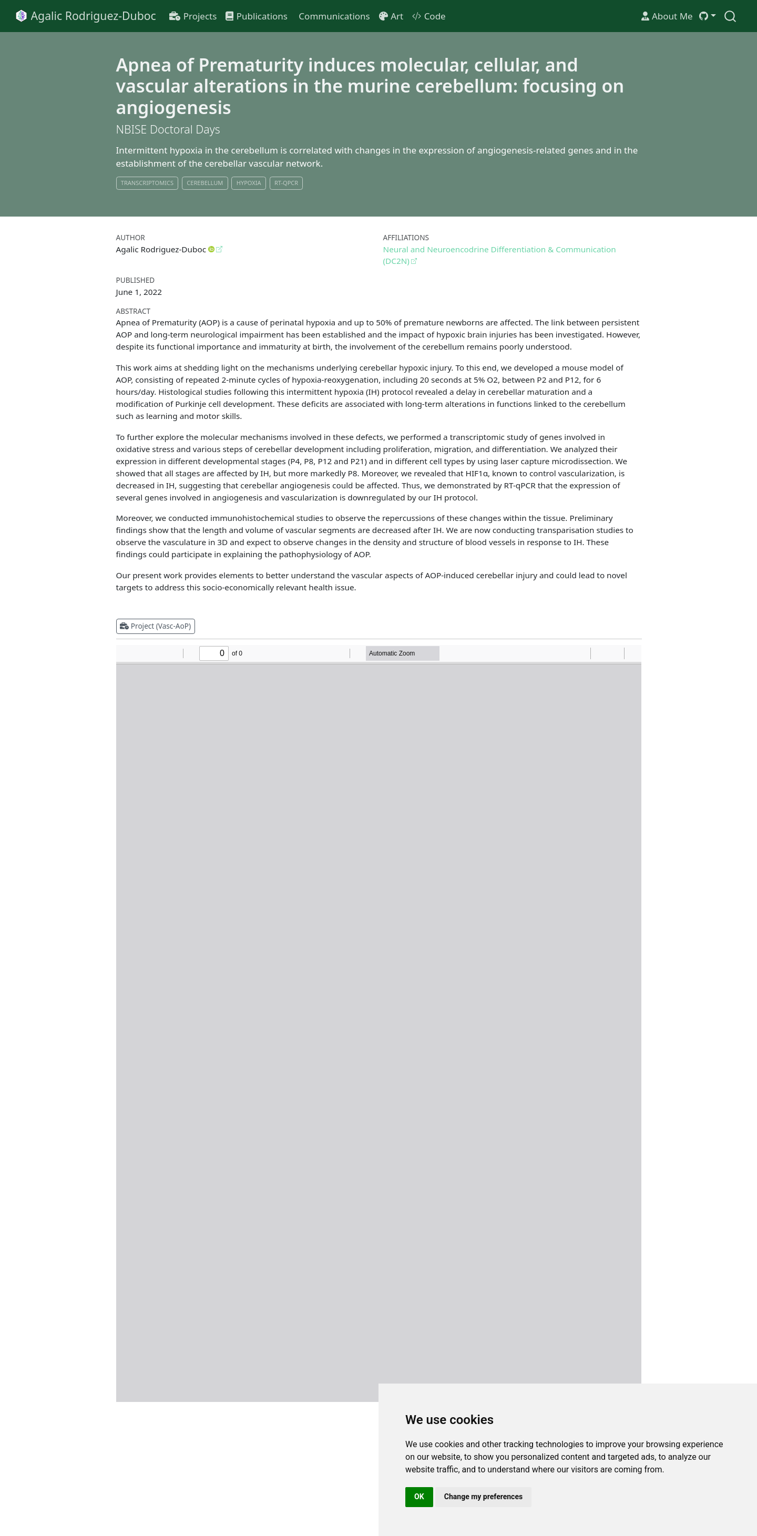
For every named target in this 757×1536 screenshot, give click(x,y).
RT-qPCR (286, 183)
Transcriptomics (147, 183)
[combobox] (730, 16)
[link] (707, 16)
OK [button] (419, 1496)
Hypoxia (249, 183)
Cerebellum (205, 183)
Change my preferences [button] (483, 1496)
